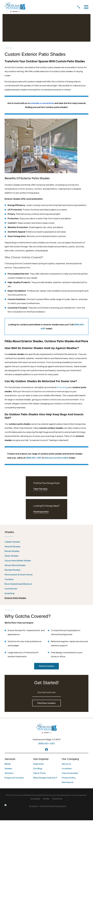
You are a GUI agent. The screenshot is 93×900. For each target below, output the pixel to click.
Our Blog (37, 768)
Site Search (67, 782)
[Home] (15, 7)
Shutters (9, 773)
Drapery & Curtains (14, 777)
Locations (67, 768)
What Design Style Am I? (45, 777)
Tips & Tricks (39, 773)
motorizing (62, 387)
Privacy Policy (69, 777)
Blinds (8, 764)
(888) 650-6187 (46, 743)
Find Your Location (46, 703)
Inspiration (38, 764)
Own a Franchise (70, 773)
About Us (66, 764)
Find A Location (46, 666)
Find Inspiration (41, 511)
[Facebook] (46, 749)
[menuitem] (46, 541)
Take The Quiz (40, 489)
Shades (8, 768)
